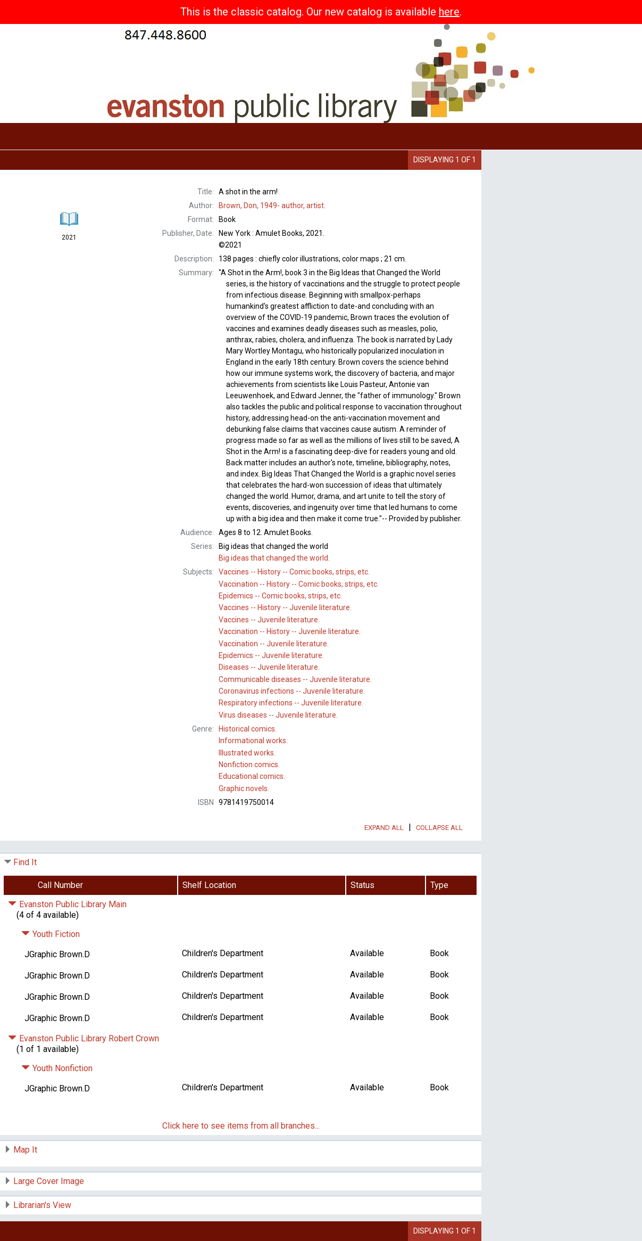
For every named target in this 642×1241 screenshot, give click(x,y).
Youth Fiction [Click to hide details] (50, 934)
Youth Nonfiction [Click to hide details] (57, 1068)
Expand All (384, 828)
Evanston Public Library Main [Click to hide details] (67, 904)
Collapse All (439, 828)
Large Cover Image (48, 1181)
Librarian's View (42, 1205)
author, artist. (272, 205)
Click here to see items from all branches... (241, 1126)
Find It (25, 862)
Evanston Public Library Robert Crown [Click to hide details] (83, 1038)
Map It (25, 1150)
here (449, 11)
